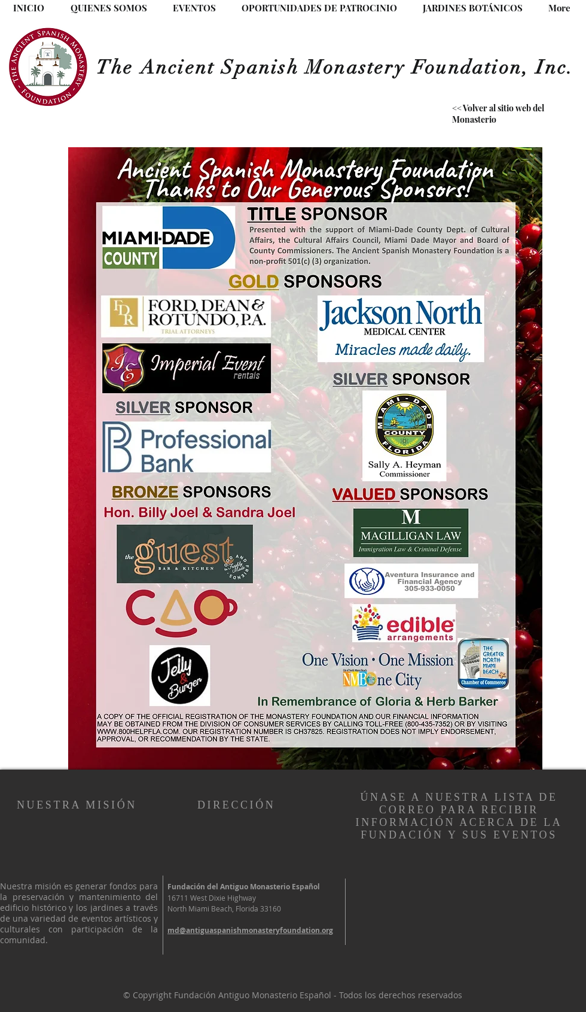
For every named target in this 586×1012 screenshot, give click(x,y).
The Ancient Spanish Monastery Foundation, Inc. (335, 67)
